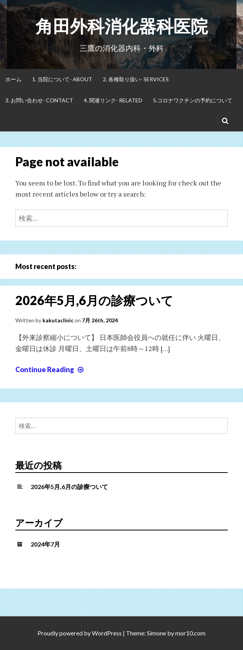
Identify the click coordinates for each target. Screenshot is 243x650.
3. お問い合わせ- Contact (39, 100)
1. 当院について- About (62, 79)
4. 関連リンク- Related (113, 100)
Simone (156, 633)
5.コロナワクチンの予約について (192, 100)
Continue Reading (50, 369)
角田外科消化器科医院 (122, 26)
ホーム (13, 79)
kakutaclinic (57, 320)
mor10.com (190, 633)
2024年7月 (45, 544)
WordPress (107, 633)
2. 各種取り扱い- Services (136, 79)
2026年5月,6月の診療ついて (94, 300)
